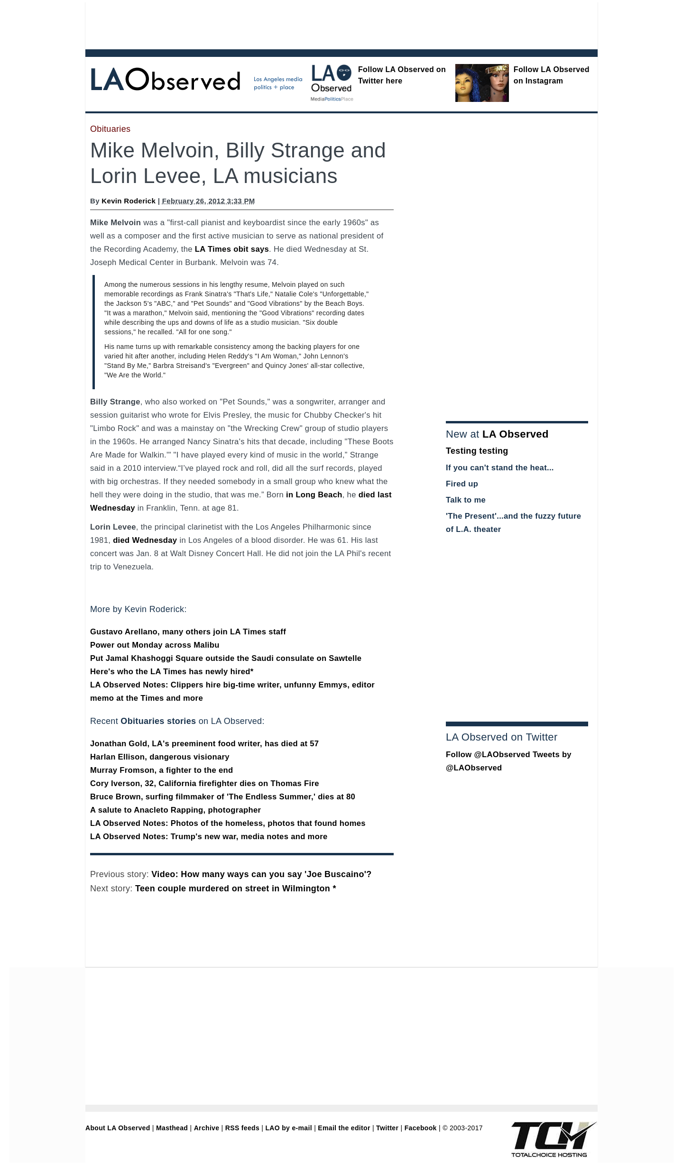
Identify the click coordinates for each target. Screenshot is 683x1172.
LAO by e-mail (288, 1128)
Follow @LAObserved (488, 754)
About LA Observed (117, 1128)
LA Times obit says (232, 249)
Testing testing (477, 451)
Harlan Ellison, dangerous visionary (160, 756)
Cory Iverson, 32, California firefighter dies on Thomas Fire (204, 783)
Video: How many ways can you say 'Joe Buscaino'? (261, 874)
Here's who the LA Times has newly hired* (172, 671)
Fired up (462, 483)
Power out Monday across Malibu (155, 645)
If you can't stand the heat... (500, 467)
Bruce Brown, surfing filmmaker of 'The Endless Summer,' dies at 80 (222, 796)
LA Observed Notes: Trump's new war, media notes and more (209, 836)
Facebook (421, 1128)
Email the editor (344, 1128)
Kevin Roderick (129, 201)
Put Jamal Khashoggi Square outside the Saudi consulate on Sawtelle (225, 658)
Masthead (172, 1128)
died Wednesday (145, 540)
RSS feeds (242, 1128)
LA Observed (515, 434)
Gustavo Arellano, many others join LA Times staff (188, 631)
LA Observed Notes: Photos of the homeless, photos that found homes (228, 823)
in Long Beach (314, 494)
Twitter (387, 1128)
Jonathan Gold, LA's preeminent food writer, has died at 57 (204, 743)
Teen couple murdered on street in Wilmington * (235, 888)
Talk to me (466, 499)
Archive (207, 1128)
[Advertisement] (315, 23)
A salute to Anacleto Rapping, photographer (175, 810)
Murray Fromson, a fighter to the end (161, 770)
